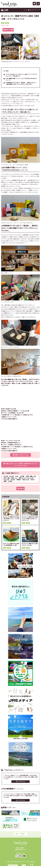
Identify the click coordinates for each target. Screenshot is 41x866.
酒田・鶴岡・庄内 (31, 476)
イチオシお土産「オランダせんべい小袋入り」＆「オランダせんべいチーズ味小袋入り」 (21, 75)
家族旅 (19, 479)
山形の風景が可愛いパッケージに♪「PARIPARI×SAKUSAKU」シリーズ (21, 79)
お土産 (6, 476)
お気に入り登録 (8, 29)
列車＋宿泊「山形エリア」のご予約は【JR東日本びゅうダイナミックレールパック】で (20, 464)
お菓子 (10, 481)
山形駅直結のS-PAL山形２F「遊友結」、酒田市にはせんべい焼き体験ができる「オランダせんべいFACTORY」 (21, 83)
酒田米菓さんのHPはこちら (20, 455)
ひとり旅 (6, 479)
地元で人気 (26, 479)
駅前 (5, 481)
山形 (17, 476)
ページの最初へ (20, 833)
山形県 (22, 476)
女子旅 (13, 479)
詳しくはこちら (20, 781)
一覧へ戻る (20, 488)
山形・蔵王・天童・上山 (10, 478)
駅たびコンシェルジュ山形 (26, 478)
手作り (33, 479)
